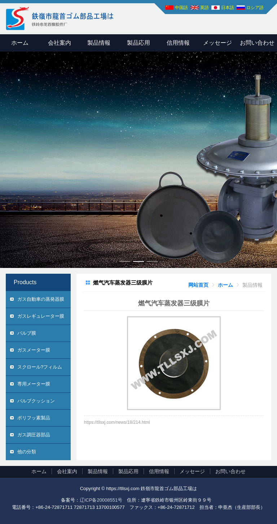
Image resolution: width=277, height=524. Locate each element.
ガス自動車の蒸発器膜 (40, 299)
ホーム (19, 43)
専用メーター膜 (33, 384)
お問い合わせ (230, 471)
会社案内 (59, 43)
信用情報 (178, 43)
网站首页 (198, 285)
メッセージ (217, 43)
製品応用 (138, 43)
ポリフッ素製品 (33, 417)
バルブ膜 (26, 333)
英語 (204, 7)
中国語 (181, 7)
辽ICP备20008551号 (101, 500)
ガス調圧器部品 (33, 434)
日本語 (227, 7)
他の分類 (26, 451)
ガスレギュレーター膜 (40, 316)
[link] (198, 285)
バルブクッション (36, 401)
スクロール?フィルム (39, 367)
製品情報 (98, 43)
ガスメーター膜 (33, 350)
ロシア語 (255, 7)
